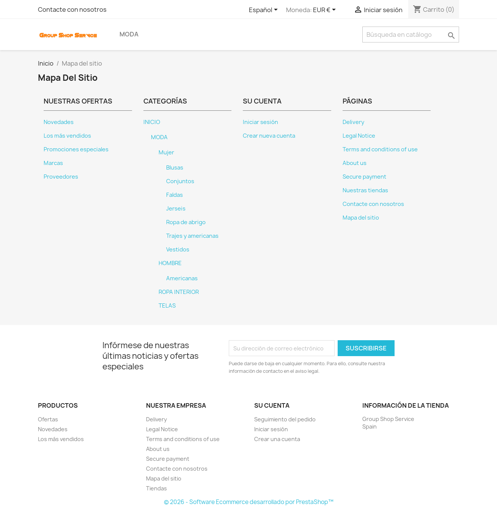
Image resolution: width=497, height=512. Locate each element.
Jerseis (176, 208)
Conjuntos (180, 181)
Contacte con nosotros (72, 9)
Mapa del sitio (361, 217)
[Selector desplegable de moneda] (325, 10)
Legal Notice (359, 136)
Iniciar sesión (260, 122)
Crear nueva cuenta (269, 136)
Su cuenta (271, 405)
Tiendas (156, 488)
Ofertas (48, 419)
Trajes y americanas (192, 236)
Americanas (182, 278)
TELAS (167, 305)
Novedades (59, 122)
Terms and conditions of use (380, 149)
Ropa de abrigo (186, 222)
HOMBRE (170, 263)
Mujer (166, 152)
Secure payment (364, 177)
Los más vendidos (67, 136)
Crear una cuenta (277, 439)
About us (354, 163)
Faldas (174, 195)
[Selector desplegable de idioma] (264, 10)
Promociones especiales (76, 149)
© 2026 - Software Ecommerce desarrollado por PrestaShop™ (248, 502)
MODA (129, 34)
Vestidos (177, 249)
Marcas (53, 163)
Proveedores (61, 177)
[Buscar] (410, 34)
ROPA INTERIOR (179, 292)
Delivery (353, 122)
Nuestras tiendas (365, 190)
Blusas (174, 167)
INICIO (151, 122)
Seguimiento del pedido (285, 419)
